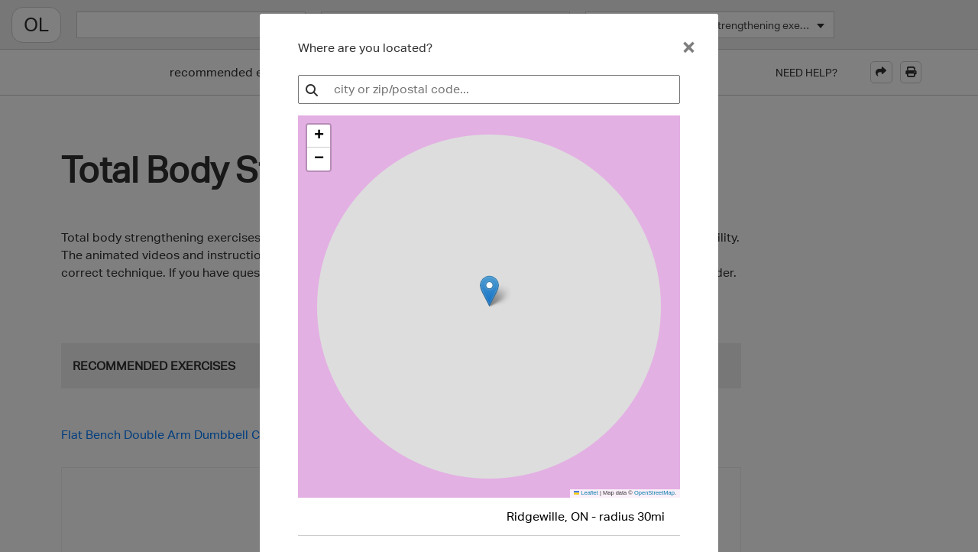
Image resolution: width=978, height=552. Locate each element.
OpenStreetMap (654, 492)
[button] (318, 136)
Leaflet (586, 492)
